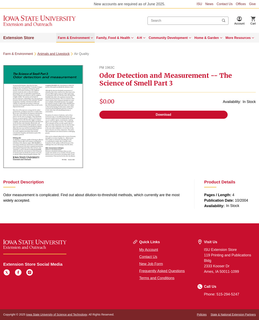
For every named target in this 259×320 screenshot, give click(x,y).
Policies (202, 314)
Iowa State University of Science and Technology (56, 314)
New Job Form (151, 264)
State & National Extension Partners (233, 314)
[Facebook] (18, 273)
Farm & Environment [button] (74, 38)
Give (252, 4)
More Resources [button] (238, 38)
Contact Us (224, 4)
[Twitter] (6, 273)
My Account (148, 250)
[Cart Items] (253, 20)
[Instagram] (29, 273)
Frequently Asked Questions (162, 271)
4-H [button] (139, 38)
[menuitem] (75, 38)
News (209, 4)
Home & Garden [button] (206, 38)
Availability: (232, 102)
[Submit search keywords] (223, 20)
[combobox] (188, 21)
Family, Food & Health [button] (113, 38)
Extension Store (18, 37)
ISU (199, 4)
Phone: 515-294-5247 (221, 294)
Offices (241, 4)
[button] (239, 20)
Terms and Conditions (156, 278)
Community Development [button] (168, 38)
